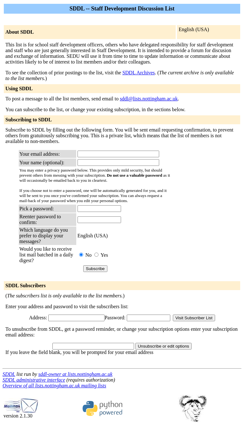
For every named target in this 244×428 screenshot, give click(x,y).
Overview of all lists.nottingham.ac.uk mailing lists (54, 385)
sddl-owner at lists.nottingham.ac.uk (75, 374)
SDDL (9, 374)
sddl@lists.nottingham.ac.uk (149, 98)
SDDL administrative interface (34, 380)
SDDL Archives (138, 72)
